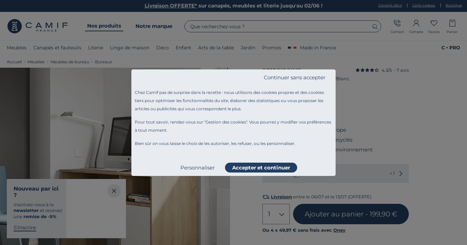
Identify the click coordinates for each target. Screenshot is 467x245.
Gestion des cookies (226, 122)
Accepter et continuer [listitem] (261, 167)
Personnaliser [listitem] (197, 167)
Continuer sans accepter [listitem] (294, 77)
